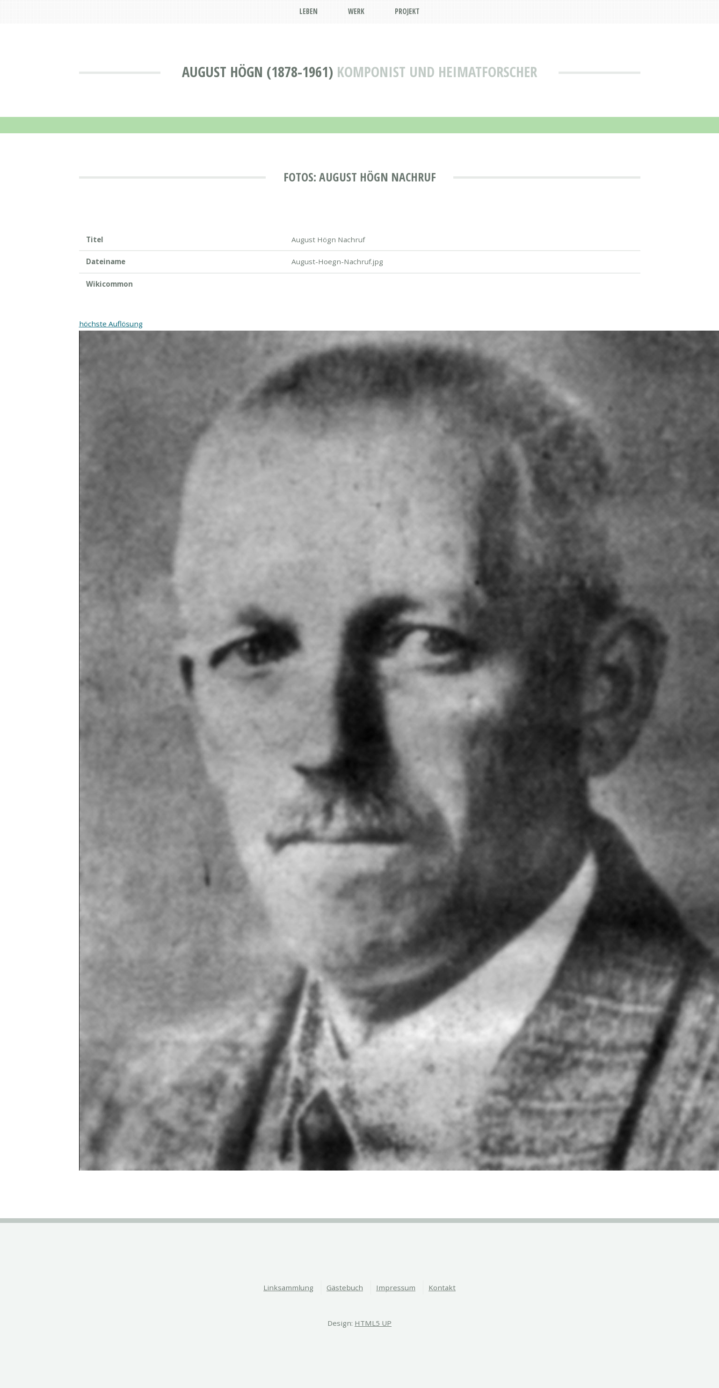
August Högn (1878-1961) (257, 71)
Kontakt (442, 1287)
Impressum (395, 1287)
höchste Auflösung (111, 323)
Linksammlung (288, 1287)
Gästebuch (345, 1287)
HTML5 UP (373, 1323)
